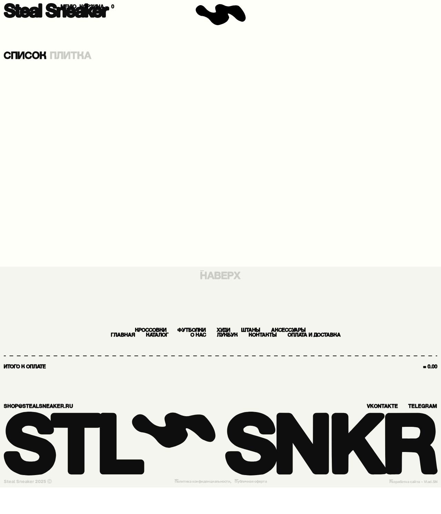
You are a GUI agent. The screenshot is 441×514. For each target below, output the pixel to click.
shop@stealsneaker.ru (72, 430)
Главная (168, 346)
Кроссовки (95, 332)
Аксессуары (343, 332)
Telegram (408, 430)
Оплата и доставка (284, 359)
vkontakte (338, 430)
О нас (281, 346)
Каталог (228, 346)
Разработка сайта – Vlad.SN (409, 508)
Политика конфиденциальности (199, 507)
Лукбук (125, 359)
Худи (228, 332)
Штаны (275, 332)
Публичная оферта (256, 507)
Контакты (188, 359)
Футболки (170, 332)
